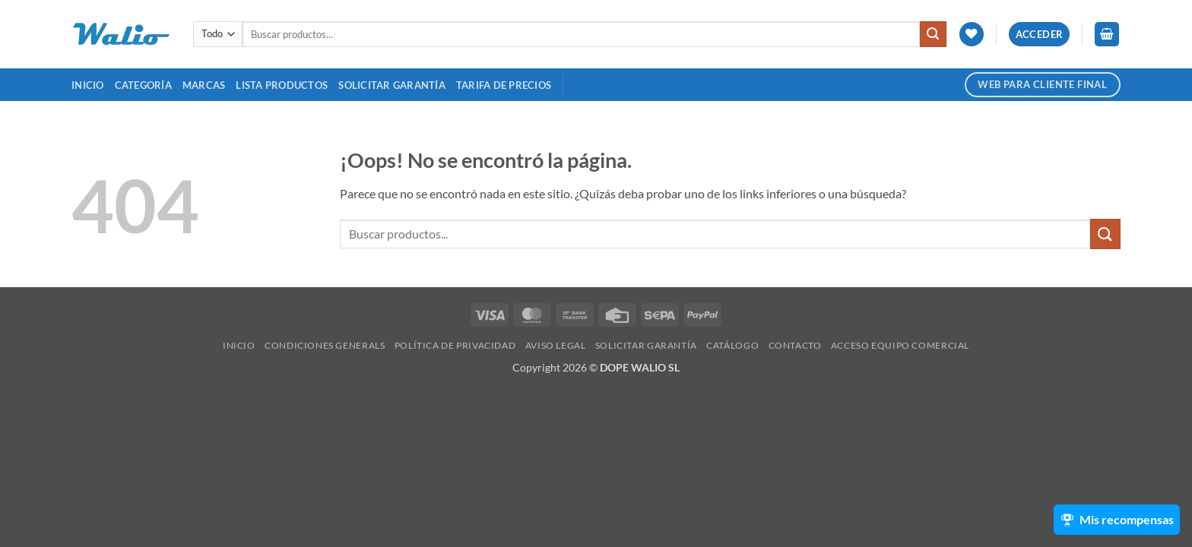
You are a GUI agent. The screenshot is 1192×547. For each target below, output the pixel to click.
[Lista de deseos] (971, 34)
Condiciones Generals (325, 345)
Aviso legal (555, 345)
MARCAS (204, 85)
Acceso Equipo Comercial (900, 345)
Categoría (143, 85)
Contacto (795, 345)
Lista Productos (282, 85)
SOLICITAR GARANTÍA (391, 85)
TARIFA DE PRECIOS (503, 85)
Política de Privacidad (455, 345)
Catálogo (732, 345)
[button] (1039, 34)
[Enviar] (933, 34)
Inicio (87, 85)
